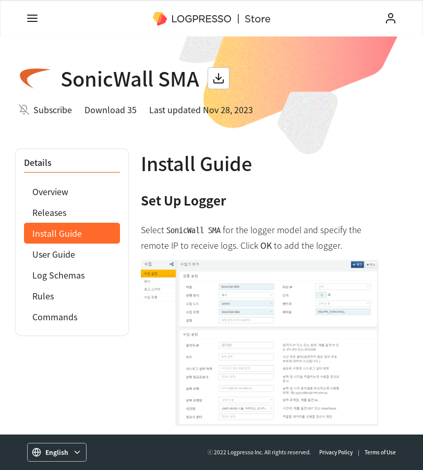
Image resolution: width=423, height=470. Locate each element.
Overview (50, 191)
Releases (49, 212)
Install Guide (57, 233)
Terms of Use (380, 452)
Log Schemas (58, 275)
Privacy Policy (336, 452)
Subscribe (52, 109)
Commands (54, 316)
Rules (43, 296)
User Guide (53, 254)
